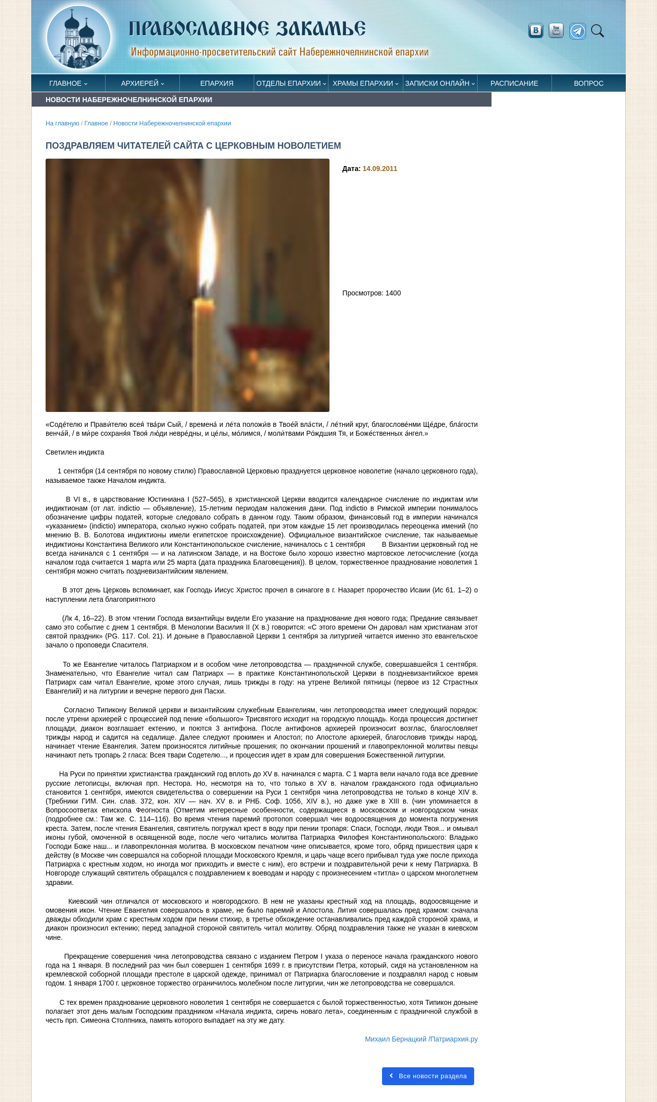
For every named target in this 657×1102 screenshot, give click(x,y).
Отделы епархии (288, 83)
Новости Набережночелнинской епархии (172, 123)
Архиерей (140, 83)
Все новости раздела (428, 1076)
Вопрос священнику (588, 85)
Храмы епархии (363, 83)
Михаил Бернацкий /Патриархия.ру (421, 1039)
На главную (62, 123)
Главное (66, 83)
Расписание (514, 83)
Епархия (216, 83)
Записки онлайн (437, 83)
